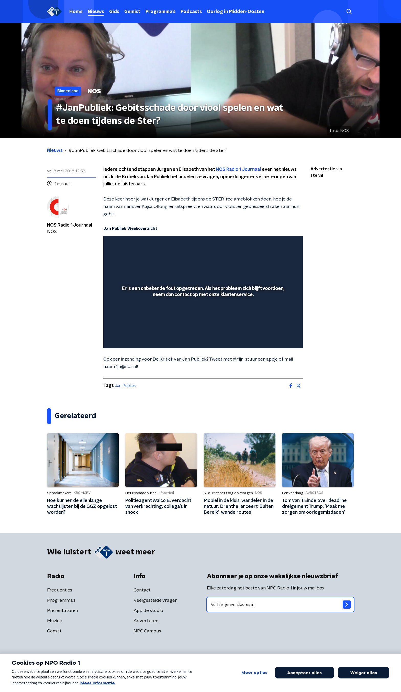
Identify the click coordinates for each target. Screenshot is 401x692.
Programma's (160, 11)
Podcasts (191, 11)
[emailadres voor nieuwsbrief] (280, 604)
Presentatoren (62, 610)
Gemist (132, 11)
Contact (142, 590)
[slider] (202, 323)
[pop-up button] (280, 337)
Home (76, 11)
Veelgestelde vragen (155, 600)
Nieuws (96, 11)
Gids (114, 11)
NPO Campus (147, 631)
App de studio (148, 610)
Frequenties (59, 590)
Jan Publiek (125, 386)
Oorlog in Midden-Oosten (235, 11)
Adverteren (145, 621)
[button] (349, 11)
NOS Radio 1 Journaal (238, 169)
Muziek (54, 621)
